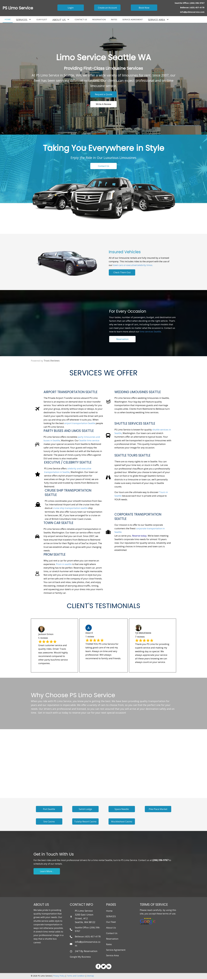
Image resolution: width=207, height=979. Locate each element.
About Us (111, 927)
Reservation (112, 938)
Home (109, 910)
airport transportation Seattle (79, 423)
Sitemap (90, 976)
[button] (70, 7)
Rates (109, 944)
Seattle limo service (89, 440)
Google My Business (80, 956)
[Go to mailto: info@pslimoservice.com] (85, 944)
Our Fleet (111, 921)
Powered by (45, 360)
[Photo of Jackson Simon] (41, 628)
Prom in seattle (64, 564)
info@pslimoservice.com (192, 12)
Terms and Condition (76, 976)
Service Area (112, 955)
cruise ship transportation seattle (70, 508)
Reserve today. (139, 535)
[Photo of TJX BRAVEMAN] (138, 627)
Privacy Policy (59, 976)
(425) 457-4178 (197, 7)
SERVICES (111, 916)
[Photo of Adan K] (88, 627)
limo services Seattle (150, 346)
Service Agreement (115, 949)
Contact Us (111, 933)
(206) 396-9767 (197, 3)
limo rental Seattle (102, 860)
